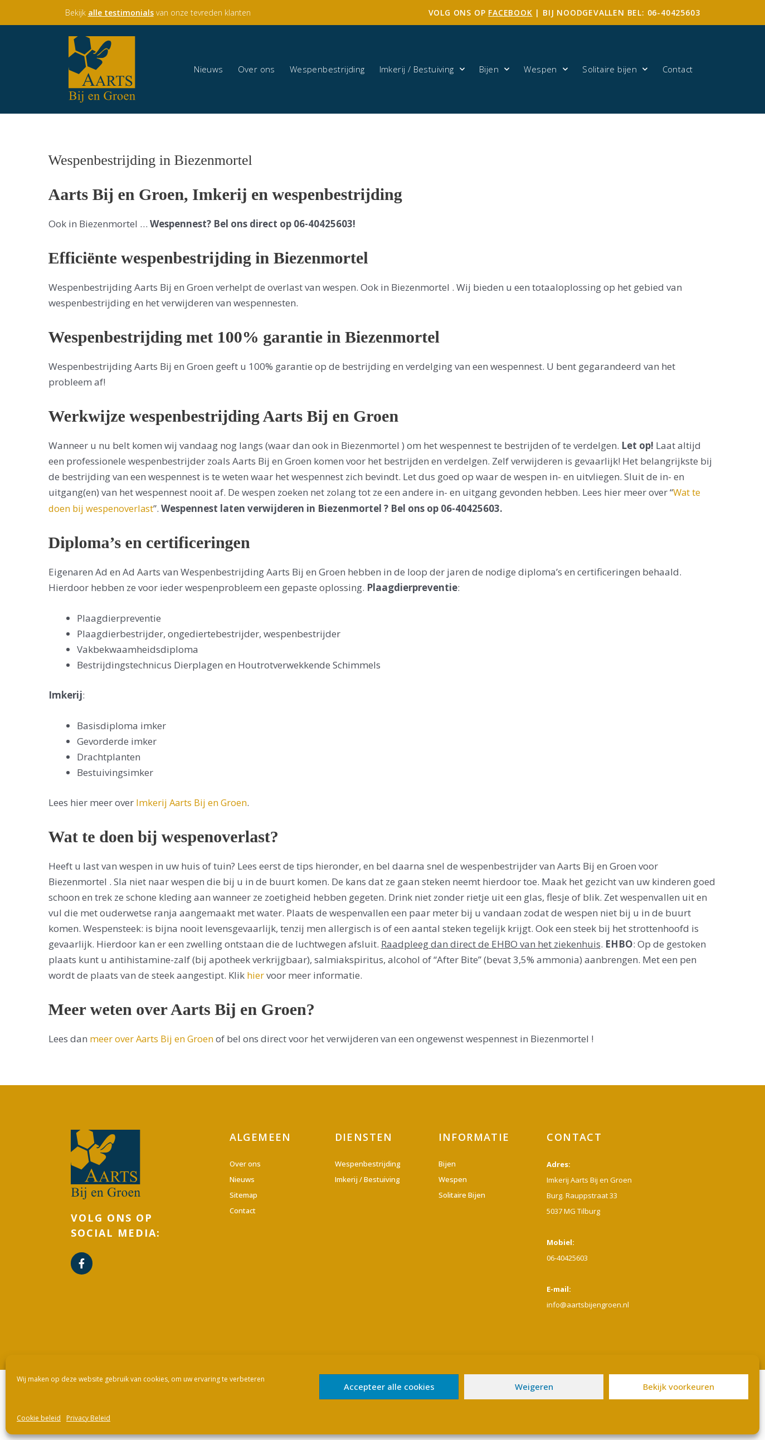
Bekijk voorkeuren (678, 1386)
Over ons (256, 69)
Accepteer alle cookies (389, 1386)
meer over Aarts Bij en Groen (152, 1038)
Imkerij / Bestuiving (422, 69)
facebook (510, 12)
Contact (677, 69)
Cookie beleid (39, 1418)
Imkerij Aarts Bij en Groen (192, 802)
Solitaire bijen (614, 69)
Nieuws (208, 69)
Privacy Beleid (88, 1418)
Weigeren (534, 1386)
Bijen (494, 69)
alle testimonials (121, 12)
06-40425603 (673, 12)
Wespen (546, 69)
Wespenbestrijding (327, 69)
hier (255, 975)
